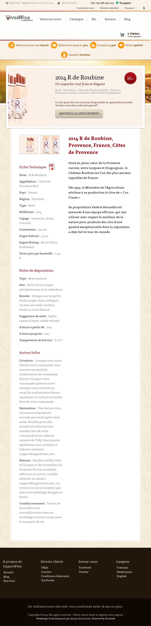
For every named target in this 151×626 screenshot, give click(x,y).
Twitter (83, 571)
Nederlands (124, 571)
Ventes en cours (50, 19)
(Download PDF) (51, 166)
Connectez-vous (85, 7)
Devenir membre (109, 7)
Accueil (8, 572)
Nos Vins (9, 580)
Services (110, 19)
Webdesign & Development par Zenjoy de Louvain (63, 618)
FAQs (44, 567)
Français (131, 7)
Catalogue (76, 19)
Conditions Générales (55, 576)
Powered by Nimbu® (103, 618)
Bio (94, 19)
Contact (46, 571)
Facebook (85, 567)
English (122, 576)
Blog (127, 19)
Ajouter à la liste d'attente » (80, 113)
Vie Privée (47, 580)
